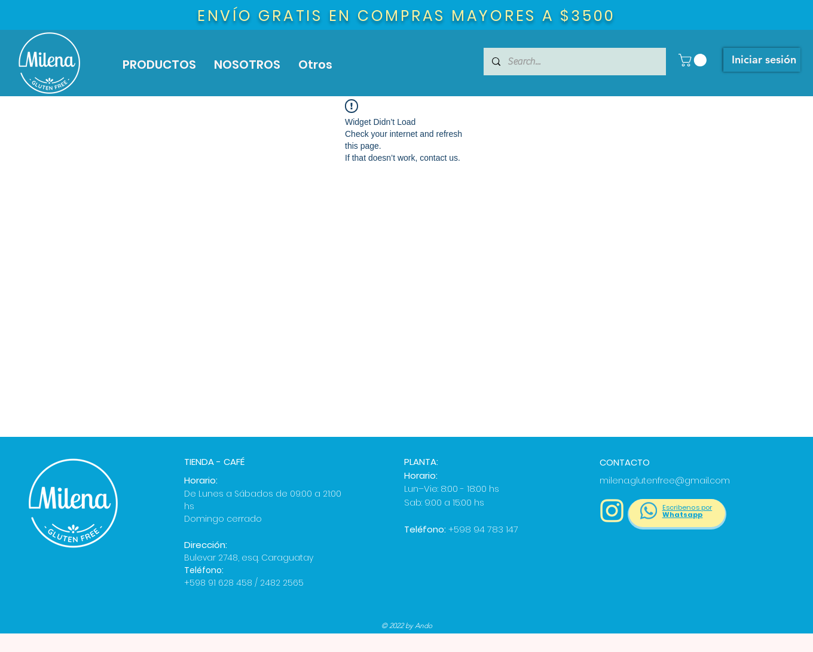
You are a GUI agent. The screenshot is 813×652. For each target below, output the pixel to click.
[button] (694, 60)
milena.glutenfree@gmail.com (665, 480)
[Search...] (574, 61)
